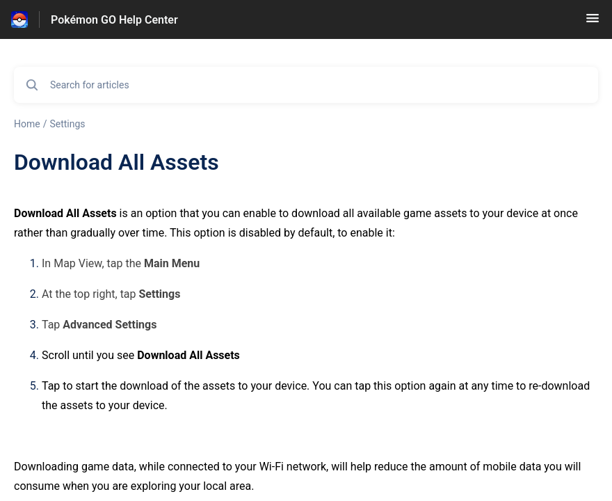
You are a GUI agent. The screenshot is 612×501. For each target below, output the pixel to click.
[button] (592, 22)
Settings (67, 123)
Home (27, 123)
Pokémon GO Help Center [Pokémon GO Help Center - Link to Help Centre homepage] (114, 19)
